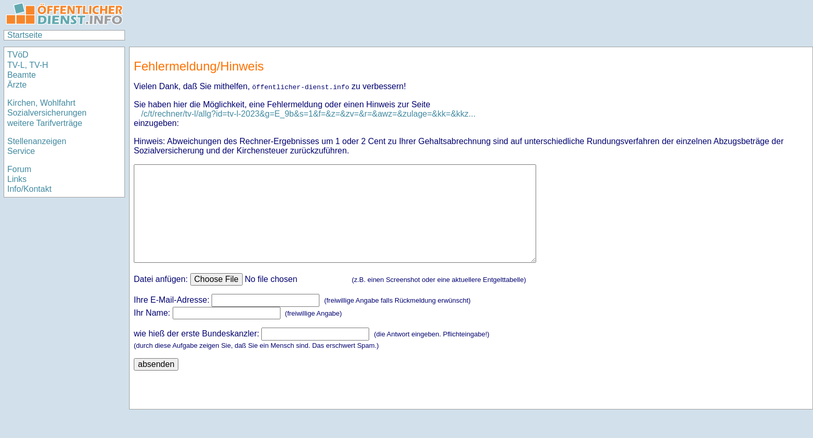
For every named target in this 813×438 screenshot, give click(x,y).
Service (21, 151)
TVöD (18, 54)
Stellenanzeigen (36, 141)
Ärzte (16, 84)
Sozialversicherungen (47, 112)
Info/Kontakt (29, 189)
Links (16, 179)
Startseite (25, 35)
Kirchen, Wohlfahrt (41, 102)
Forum (19, 169)
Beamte (21, 74)
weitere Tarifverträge (44, 123)
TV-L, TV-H (27, 65)
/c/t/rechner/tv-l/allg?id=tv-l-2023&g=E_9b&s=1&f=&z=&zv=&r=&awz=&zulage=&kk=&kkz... (308, 113)
